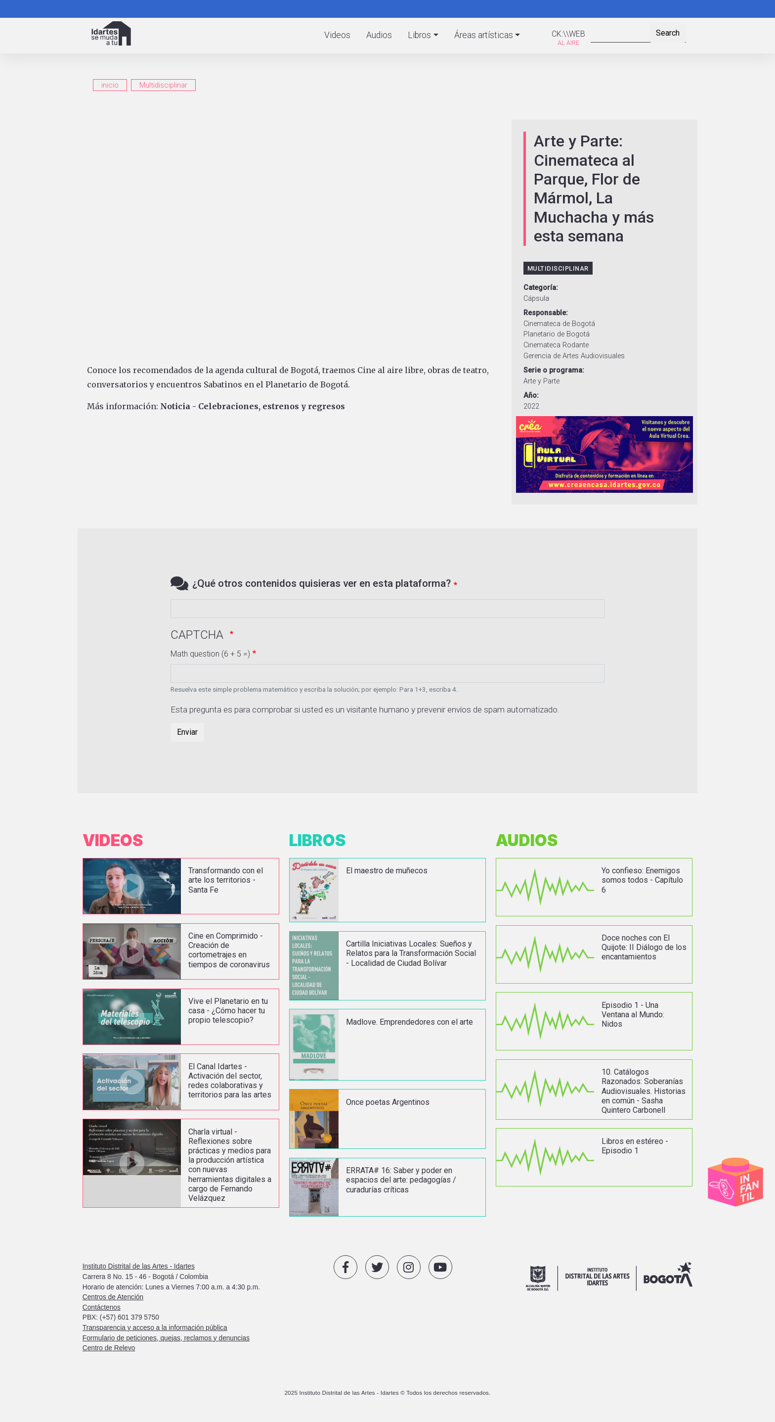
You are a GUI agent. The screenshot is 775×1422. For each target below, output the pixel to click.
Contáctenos (102, 1307)
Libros (419, 35)
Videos (337, 35)
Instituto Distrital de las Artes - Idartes (139, 1266)
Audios (379, 35)
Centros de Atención (113, 1297)
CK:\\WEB (568, 34)
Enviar (187, 732)
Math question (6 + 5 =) (210, 654)
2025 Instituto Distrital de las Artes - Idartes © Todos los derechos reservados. (387, 1392)
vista (181, 886)
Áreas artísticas (483, 35)
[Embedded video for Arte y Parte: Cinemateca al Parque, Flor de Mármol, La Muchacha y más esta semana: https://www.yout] (294, 238)
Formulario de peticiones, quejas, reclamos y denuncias (166, 1338)
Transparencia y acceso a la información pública (155, 1327)
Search (668, 33)
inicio (110, 85)
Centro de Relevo (109, 1348)
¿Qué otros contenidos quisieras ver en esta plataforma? (321, 583)
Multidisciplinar (163, 85)
